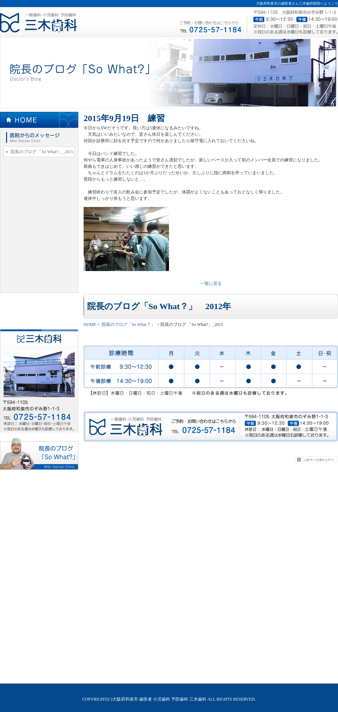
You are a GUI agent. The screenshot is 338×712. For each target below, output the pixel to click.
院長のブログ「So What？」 (39, 137)
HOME (39, 120)
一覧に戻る (211, 283)
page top (316, 459)
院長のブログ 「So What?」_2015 (42, 151)
